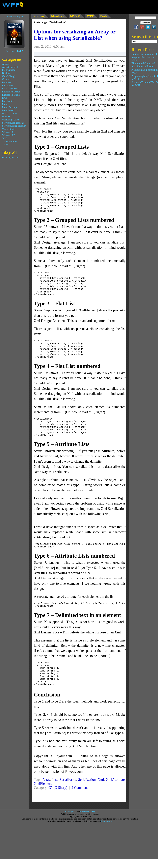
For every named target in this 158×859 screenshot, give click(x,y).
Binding (6, 73)
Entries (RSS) (70, 831)
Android (6, 64)
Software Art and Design (14, 125)
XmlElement (43, 803)
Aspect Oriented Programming (10, 68)
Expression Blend (10, 88)
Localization (8, 101)
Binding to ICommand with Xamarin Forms (143, 65)
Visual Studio (8, 129)
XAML (5, 144)
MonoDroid (8, 110)
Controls (6, 79)
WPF (4, 138)
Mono (5, 104)
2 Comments (80, 807)
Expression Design (11, 91)
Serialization (87, 799)
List (55, 799)
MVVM (6, 116)
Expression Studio (11, 94)
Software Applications (13, 122)
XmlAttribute (115, 799)
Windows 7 (7, 132)
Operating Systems (11, 119)
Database (6, 82)
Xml (101, 799)
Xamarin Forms (9, 141)
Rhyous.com (106, 841)
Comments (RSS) (87, 831)
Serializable (68, 799)
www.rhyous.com (10, 157)
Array (46, 799)
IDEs (4, 97)
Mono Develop (9, 107)
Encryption (7, 85)
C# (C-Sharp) (57, 807)
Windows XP (8, 135)
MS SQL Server (10, 113)
